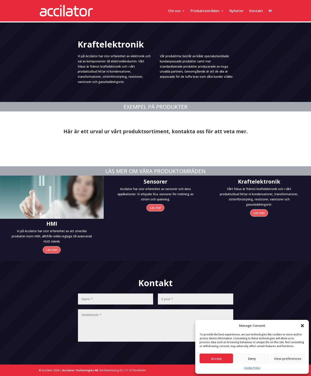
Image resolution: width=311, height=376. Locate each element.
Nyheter (236, 11)
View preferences (287, 358)
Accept (216, 358)
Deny (252, 358)
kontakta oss (188, 131)
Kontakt (256, 11)
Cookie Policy (252, 368)
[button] (302, 326)
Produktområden (204, 11)
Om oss (174, 11)
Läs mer (51, 250)
